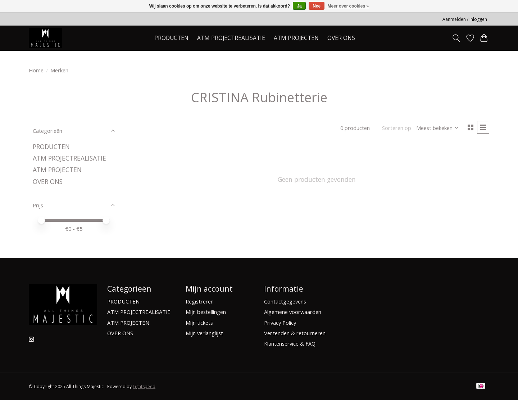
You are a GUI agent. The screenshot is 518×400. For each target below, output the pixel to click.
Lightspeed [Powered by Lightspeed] (144, 386)
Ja (299, 6)
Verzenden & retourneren (295, 333)
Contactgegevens (285, 301)
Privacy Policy (280, 322)
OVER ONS (341, 38)
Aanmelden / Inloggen (464, 19)
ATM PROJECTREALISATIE (231, 38)
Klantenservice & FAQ (289, 343)
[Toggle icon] (456, 38)
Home (36, 70)
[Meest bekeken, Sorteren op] (437, 127)
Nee (317, 6)
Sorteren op (396, 127)
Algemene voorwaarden (292, 311)
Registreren (200, 301)
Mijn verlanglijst (204, 333)
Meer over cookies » (348, 6)
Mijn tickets (199, 322)
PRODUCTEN (51, 146)
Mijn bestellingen (206, 311)
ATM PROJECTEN (57, 169)
